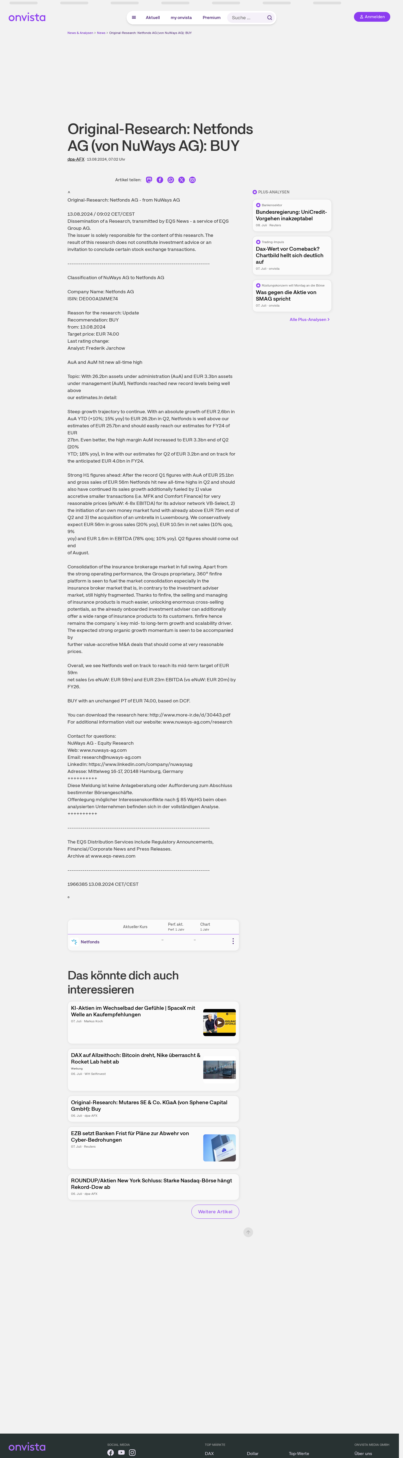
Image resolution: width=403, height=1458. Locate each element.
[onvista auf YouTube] (121, 1453)
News (101, 33)
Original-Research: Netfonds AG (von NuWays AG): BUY (150, 33)
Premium (212, 17)
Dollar (253, 1453)
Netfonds (90, 942)
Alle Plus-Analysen (310, 319)
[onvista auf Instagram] (132, 1453)
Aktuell (153, 17)
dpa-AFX (76, 159)
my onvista (181, 17)
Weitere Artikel (215, 1211)
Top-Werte (299, 1453)
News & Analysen (80, 33)
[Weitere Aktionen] (233, 941)
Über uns (363, 1453)
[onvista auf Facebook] (110, 1453)
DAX (209, 1453)
